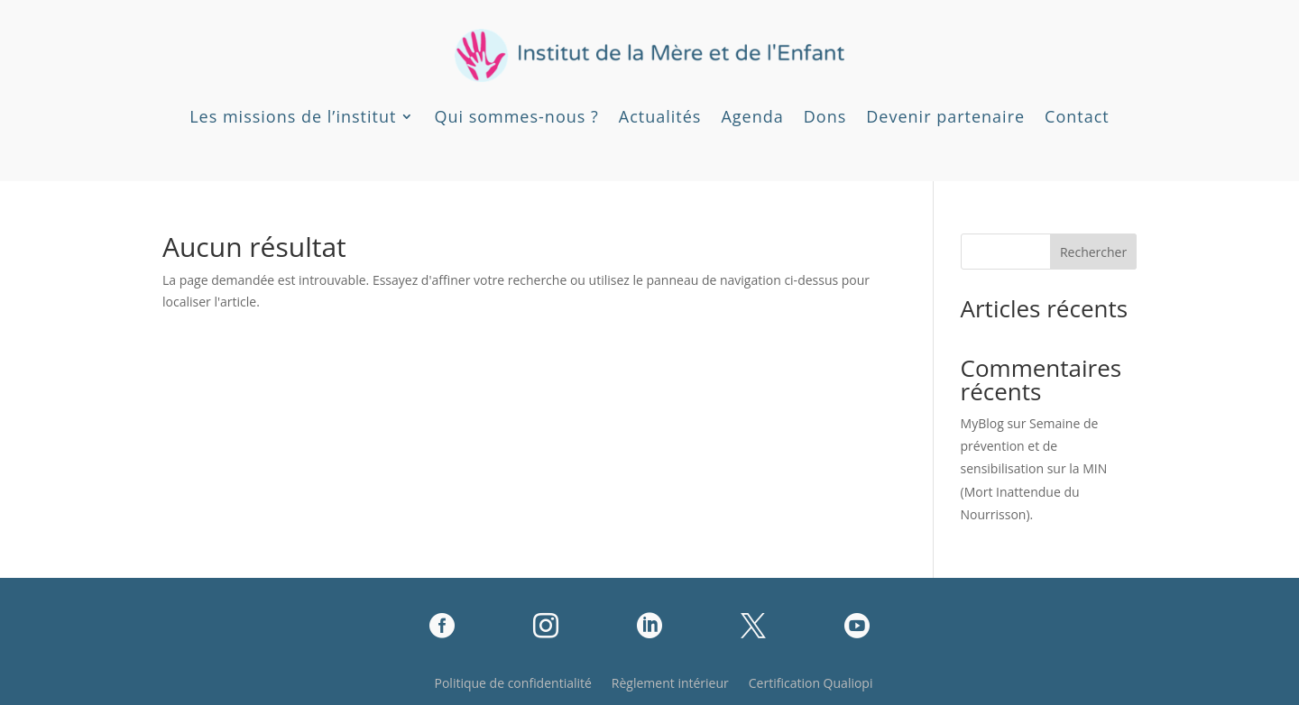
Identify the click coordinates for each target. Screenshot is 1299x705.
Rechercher (1093, 252)
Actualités (660, 116)
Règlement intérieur (670, 684)
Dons (825, 116)
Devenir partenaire (945, 116)
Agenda (752, 116)
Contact (1077, 116)
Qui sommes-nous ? (516, 116)
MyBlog (982, 423)
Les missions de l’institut (292, 116)
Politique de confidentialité (513, 684)
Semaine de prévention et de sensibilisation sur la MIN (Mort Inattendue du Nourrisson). (1034, 469)
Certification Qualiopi (811, 684)
